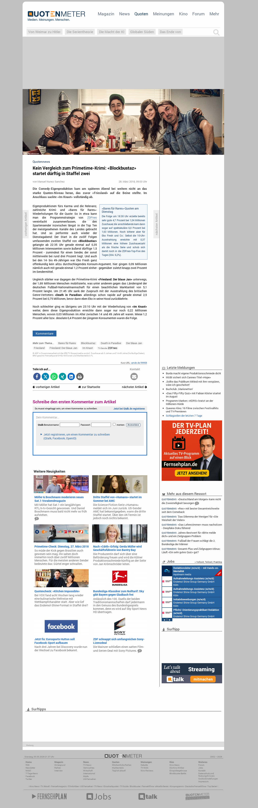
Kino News (34, 786)
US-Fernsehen (89, 779)
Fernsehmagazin (59, 786)
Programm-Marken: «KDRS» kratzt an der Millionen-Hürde (189, 402)
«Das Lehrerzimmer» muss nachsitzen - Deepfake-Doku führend (192, 526)
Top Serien (212, 786)
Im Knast (87, 348)
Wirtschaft (88, 770)
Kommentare (44, 333)
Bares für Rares (67, 343)
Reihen (57, 768)
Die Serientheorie (80, 31)
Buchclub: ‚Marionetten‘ (179, 389)
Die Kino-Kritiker (177, 768)
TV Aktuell (45, 786)
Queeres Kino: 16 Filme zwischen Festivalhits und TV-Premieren (192, 409)
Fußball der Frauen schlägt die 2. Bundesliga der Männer (188, 542)
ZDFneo (92, 217)
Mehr (214, 14)
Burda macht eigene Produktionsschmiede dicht (193, 373)
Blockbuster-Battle (178, 773)
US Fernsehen (86, 786)
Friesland (39, 348)
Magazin (106, 14)
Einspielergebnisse (178, 770)
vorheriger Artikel (46, 387)
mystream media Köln (192, 571)
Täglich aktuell (119, 770)
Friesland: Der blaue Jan (63, 348)
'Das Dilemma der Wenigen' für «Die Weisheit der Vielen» (190, 518)
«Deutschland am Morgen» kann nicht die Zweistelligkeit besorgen (191, 501)
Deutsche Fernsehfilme (195, 786)
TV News (98, 786)
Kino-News (174, 765)
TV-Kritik (144, 768)
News (124, 14)
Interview (58, 770)
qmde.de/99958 (139, 362)
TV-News (87, 765)
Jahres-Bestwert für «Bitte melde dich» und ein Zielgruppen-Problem (189, 534)
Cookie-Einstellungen (208, 778)
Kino (183, 14)
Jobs (200, 768)
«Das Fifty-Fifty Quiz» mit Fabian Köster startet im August (193, 394)
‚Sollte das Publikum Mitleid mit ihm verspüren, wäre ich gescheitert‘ (193, 383)
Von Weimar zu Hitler (44, 31)
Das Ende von (170, 31)
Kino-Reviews (147, 770)
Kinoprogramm (177, 786)
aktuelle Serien (162, 786)
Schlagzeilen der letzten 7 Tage (184, 415)
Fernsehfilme (148, 786)
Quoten (141, 14)
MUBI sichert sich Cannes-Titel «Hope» (188, 377)
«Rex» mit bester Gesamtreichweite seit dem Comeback (190, 510)
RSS (27, 765)
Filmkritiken (73, 786)
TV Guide (124, 786)
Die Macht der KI (111, 31)
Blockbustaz (88, 343)
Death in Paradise (111, 343)
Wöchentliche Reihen (121, 765)
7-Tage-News (32, 773)
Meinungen (163, 14)
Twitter (29, 779)
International (89, 773)
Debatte (144, 765)
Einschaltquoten (111, 786)
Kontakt (201, 770)
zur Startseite (89, 387)
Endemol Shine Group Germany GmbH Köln (188, 581)
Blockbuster (135, 786)
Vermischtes (88, 768)
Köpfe (85, 776)
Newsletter (30, 768)
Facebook (30, 776)
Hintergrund (59, 765)
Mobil (28, 770)
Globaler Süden (142, 31)
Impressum (203, 781)
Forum (198, 14)
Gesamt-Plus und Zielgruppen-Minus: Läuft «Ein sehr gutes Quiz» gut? (191, 550)
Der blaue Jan (134, 343)
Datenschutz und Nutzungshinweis (206, 774)
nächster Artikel (134, 387)
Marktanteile (118, 768)
